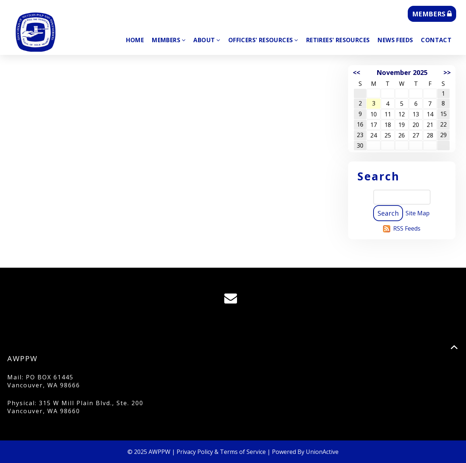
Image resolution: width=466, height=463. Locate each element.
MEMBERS (432, 13)
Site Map (418, 213)
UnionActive (322, 452)
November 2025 (401, 72)
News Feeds (395, 40)
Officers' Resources (263, 40)
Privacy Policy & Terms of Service (221, 452)
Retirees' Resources (338, 40)
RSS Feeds (406, 228)
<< (356, 72)
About (206, 40)
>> (447, 72)
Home (135, 40)
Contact (436, 40)
